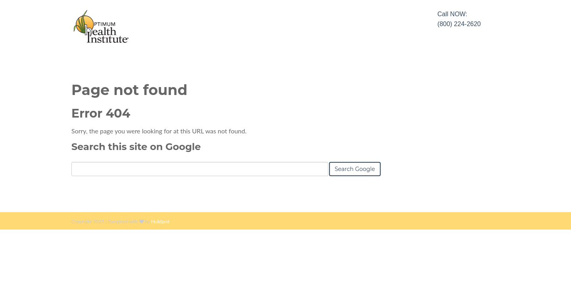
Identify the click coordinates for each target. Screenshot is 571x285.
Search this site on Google (136, 146)
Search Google (355, 169)
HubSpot (160, 221)
